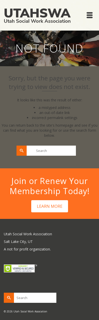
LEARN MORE (49, 206)
